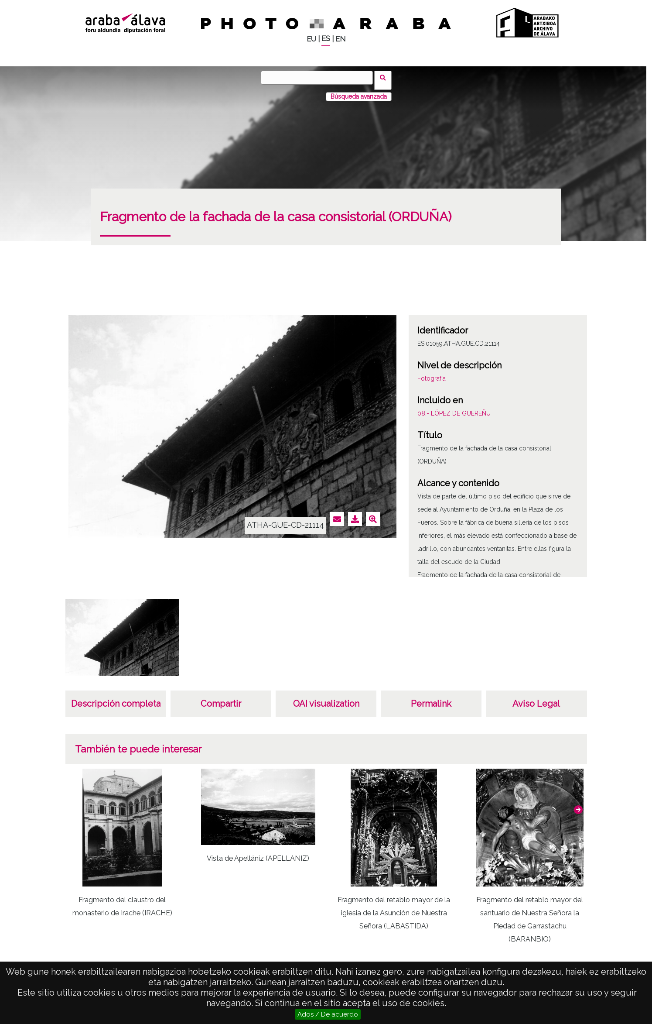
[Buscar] (320, 78)
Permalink (431, 698)
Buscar (386, 77)
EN (340, 39)
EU (311, 39)
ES (325, 38)
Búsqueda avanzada (359, 91)
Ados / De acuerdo (327, 1014)
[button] (578, 804)
